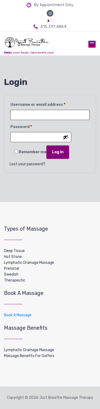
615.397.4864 (50, 26)
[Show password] (66, 137)
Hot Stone (13, 256)
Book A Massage (17, 315)
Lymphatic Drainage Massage (29, 262)
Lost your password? (27, 164)
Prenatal (11, 268)
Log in (57, 152)
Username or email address (37, 104)
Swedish (11, 274)
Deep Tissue (14, 251)
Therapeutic (14, 280)
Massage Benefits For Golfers (29, 356)
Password (21, 126)
